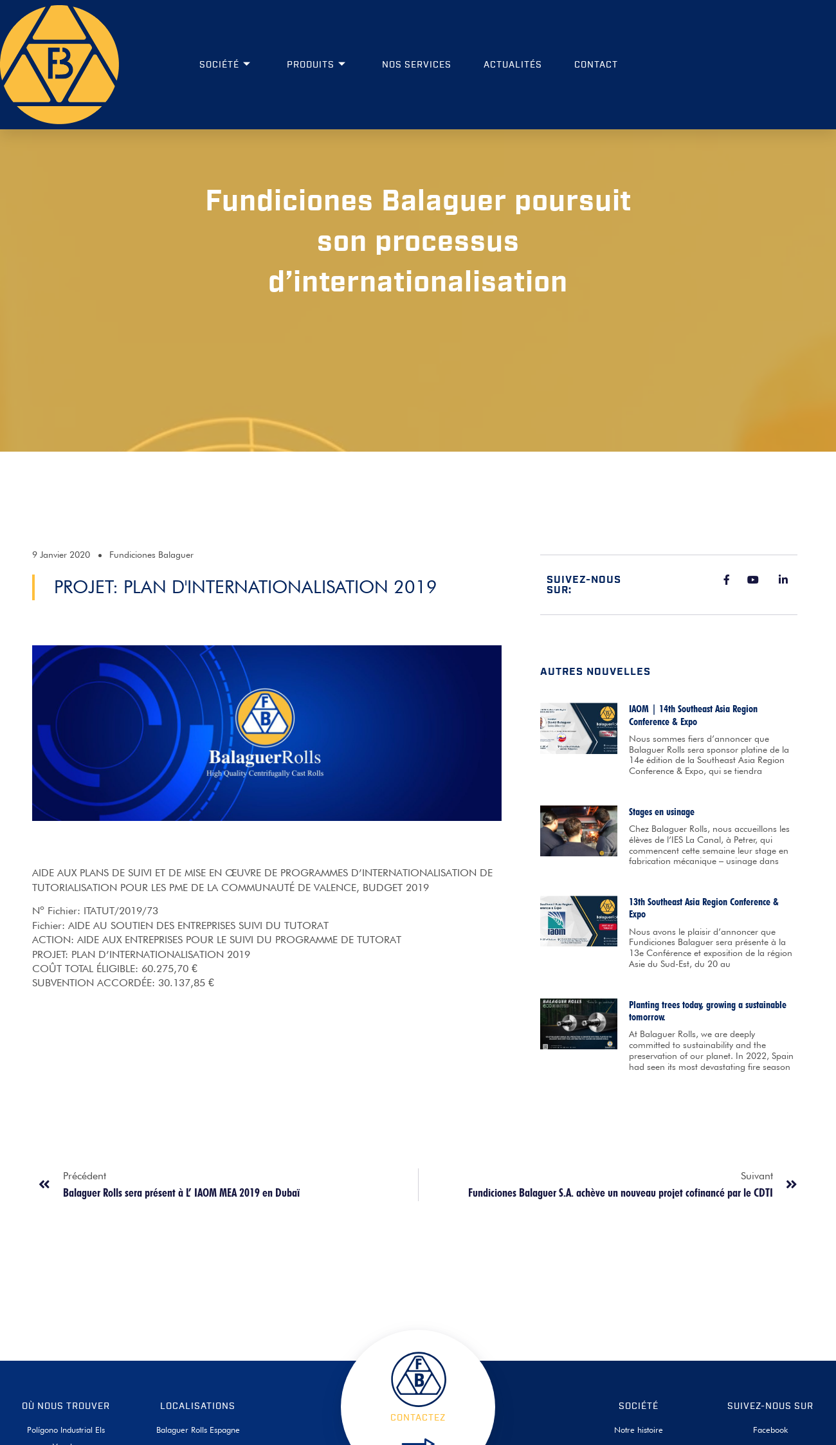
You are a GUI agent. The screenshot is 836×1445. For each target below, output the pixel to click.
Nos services (416, 64)
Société (225, 64)
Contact (596, 64)
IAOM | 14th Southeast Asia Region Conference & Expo (693, 812)
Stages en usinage (662, 908)
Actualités (513, 64)
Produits (316, 64)
